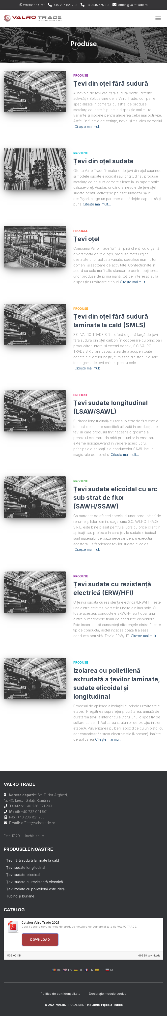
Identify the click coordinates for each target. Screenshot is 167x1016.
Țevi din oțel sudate (103, 161)
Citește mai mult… (89, 126)
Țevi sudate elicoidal (23, 875)
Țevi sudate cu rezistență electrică (34, 882)
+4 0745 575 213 (97, 5)
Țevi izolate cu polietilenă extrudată (35, 889)
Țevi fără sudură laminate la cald (32, 860)
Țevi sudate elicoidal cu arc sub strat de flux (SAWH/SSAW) (115, 497)
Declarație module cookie (108, 994)
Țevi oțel (86, 239)
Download (40, 939)
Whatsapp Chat (32, 5)
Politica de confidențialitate (61, 994)
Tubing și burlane (20, 896)
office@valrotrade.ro (133, 5)
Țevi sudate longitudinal (25, 867)
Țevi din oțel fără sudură (110, 83)
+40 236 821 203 (65, 5)
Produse (80, 75)
